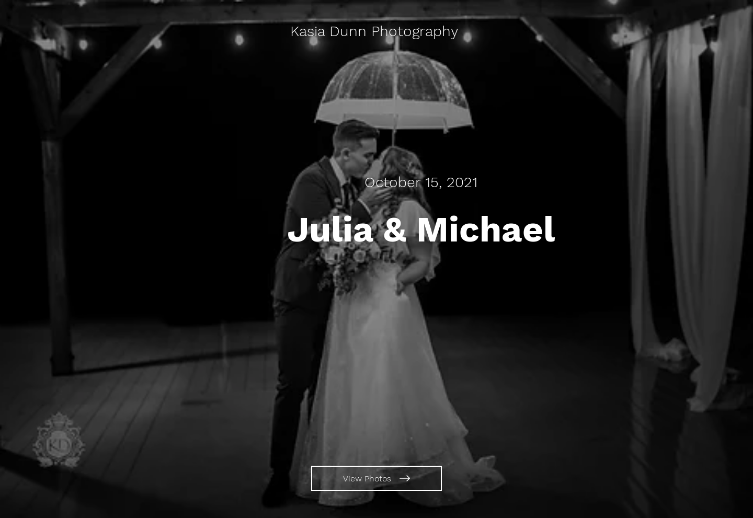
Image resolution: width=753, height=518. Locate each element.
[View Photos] (376, 478)
